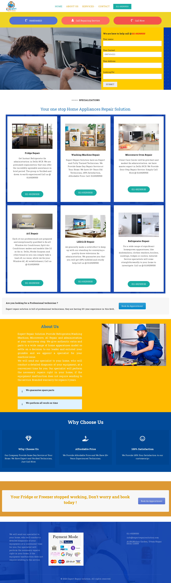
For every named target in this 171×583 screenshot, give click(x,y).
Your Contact (132, 52)
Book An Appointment (132, 306)
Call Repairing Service (85, 20)
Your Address (132, 63)
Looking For (132, 74)
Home (58, 6)
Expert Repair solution (79, 578)
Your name (132, 41)
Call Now (138, 20)
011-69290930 (122, 6)
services (88, 6)
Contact (104, 6)
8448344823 (33, 20)
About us (72, 6)
